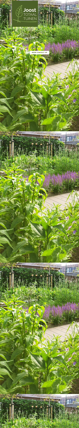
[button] (71, 7)
